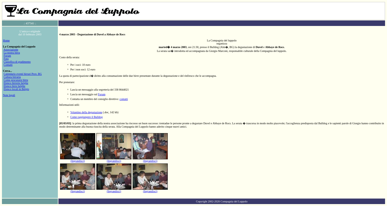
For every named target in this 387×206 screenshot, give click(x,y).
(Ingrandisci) (78, 160)
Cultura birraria (12, 76)
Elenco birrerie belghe (16, 82)
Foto (6, 58)
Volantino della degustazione (86, 112)
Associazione (10, 49)
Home (6, 40)
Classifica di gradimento (17, 61)
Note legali (9, 95)
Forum (7, 55)
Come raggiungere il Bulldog (86, 116)
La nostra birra (12, 52)
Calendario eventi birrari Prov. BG (23, 73)
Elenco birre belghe (14, 86)
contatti (124, 99)
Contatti (8, 64)
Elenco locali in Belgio (16, 89)
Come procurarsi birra (16, 79)
